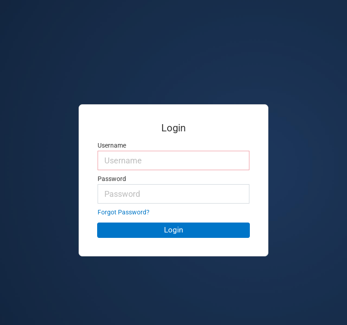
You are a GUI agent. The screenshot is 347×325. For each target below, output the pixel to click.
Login (173, 229)
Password (112, 179)
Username (112, 145)
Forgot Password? (124, 212)
